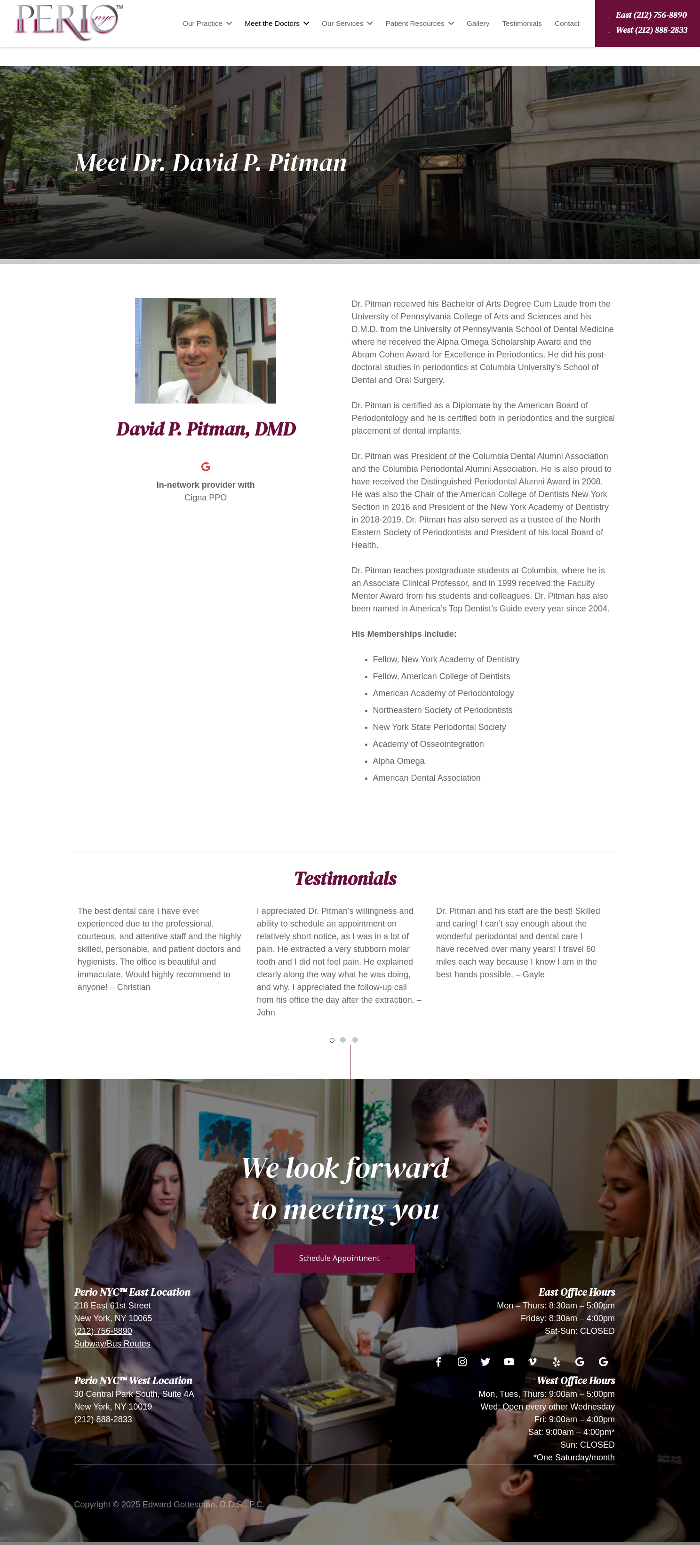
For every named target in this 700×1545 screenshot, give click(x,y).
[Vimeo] (532, 1362)
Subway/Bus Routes (112, 1343)
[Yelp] (556, 1362)
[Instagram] (462, 1362)
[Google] (205, 467)
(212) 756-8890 (103, 1331)
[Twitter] (485, 1362)
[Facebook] (438, 1362)
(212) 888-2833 (103, 1419)
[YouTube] (509, 1362)
